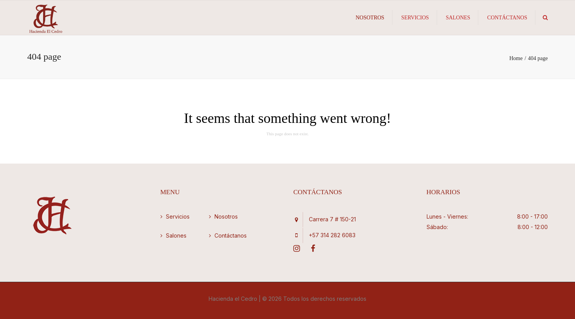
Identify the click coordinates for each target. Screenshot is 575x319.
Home (516, 58)
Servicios (415, 18)
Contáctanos (507, 18)
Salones (458, 18)
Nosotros (369, 18)
